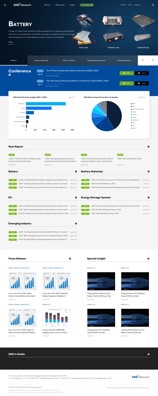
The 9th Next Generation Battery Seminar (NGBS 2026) (72, 71)
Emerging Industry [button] (124, 60)
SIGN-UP (123, 4)
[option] (79, 33)
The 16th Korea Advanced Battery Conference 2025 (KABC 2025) (77, 81)
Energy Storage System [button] (96, 60)
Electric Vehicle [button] (69, 60)
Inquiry (142, 73)
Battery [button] (14, 63)
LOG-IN (130, 4)
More (126, 73)
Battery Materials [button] (41, 60)
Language (138, 4)
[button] (143, 60)
